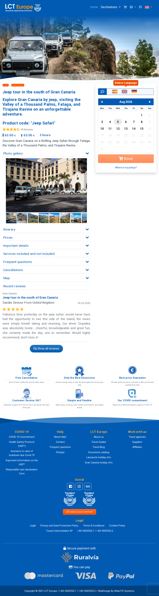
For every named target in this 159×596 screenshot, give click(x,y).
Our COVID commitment (132, 400)
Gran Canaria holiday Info (99, 462)
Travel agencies (137, 437)
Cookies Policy (117, 525)
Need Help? (60, 437)
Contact (60, 442)
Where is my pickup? (126, 167)
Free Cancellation (26, 377)
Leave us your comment (79, 512)
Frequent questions (60, 447)
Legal (33, 525)
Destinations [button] (109, 7)
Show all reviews (46, 348)
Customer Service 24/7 (26, 400)
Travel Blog (99, 447)
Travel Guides (98, 442)
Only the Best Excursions (79, 377)
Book (126, 159)
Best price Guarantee (132, 377)
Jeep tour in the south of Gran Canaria (30, 297)
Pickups (60, 452)
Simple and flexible (79, 400)
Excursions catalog (98, 452)
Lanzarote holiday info (98, 457)
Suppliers (137, 442)
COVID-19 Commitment (22, 437)
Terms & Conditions (93, 525)
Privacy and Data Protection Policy (59, 525)
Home (94, 7)
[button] (132, 7)
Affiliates (137, 447)
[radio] (112, 91)
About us (99, 437)
